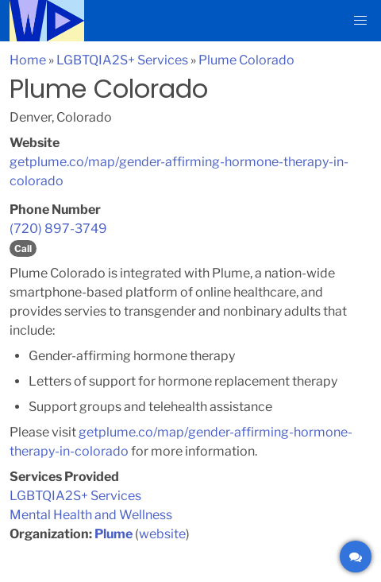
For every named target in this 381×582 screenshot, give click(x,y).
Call (23, 248)
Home (28, 60)
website (162, 533)
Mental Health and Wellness (91, 514)
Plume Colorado (246, 60)
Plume (113, 533)
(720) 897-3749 (58, 228)
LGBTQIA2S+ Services (122, 60)
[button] (360, 20)
